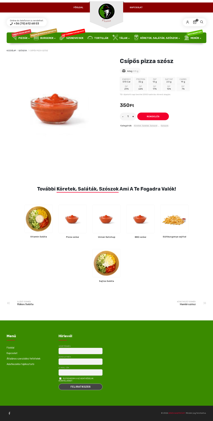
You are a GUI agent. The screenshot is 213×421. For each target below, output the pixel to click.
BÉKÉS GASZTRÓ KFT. (177, 413)
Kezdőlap (11, 51)
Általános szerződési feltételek (23, 358)
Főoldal (78, 7)
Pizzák (21, 37)
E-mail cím (64, 367)
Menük (193, 37)
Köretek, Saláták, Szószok (156, 37)
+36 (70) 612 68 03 (26, 23)
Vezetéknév (65, 346)
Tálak (120, 37)
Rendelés (153, 116)
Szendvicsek (72, 37)
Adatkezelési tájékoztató (20, 364)
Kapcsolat (136, 7)
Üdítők (106, 48)
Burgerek (44, 37)
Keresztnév (65, 357)
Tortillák (98, 37)
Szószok (22, 51)
